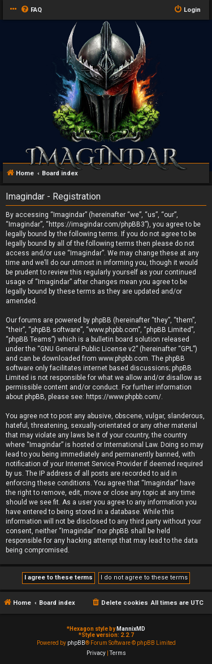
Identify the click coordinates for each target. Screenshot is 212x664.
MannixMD (130, 629)
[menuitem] (31, 10)
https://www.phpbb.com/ (123, 397)
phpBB (76, 643)
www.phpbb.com (123, 358)
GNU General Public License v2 (88, 349)
